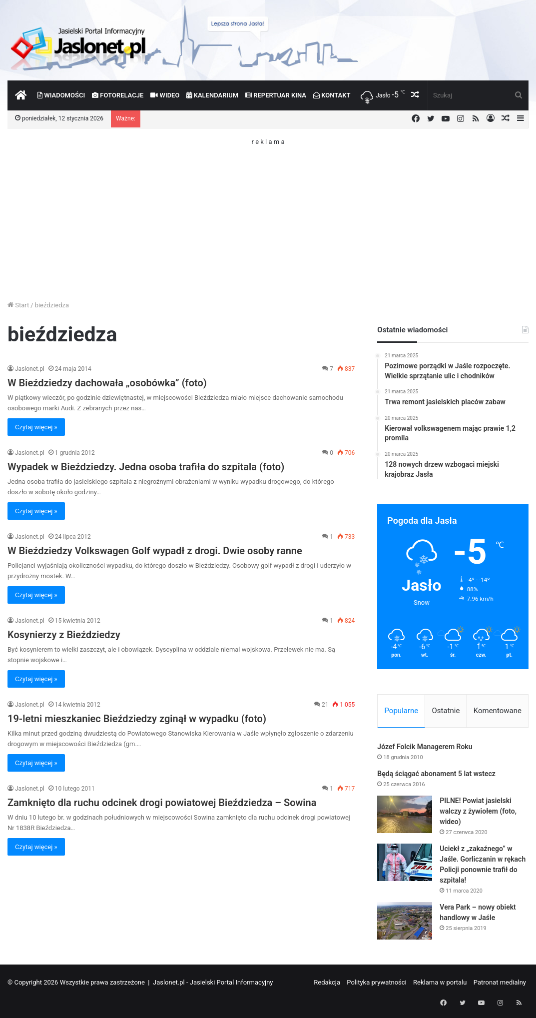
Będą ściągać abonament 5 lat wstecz (436, 775)
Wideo (164, 95)
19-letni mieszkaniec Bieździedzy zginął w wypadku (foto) (136, 719)
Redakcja (327, 984)
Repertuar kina (275, 95)
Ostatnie (446, 710)
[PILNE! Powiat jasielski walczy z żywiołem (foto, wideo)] (404, 816)
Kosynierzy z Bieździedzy (63, 635)
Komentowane (498, 710)
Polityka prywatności (376, 984)
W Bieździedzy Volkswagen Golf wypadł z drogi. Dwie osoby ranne (154, 551)
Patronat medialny (500, 984)
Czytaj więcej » (36, 427)
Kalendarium (212, 95)
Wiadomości (61, 95)
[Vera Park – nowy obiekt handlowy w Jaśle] (404, 922)
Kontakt (332, 95)
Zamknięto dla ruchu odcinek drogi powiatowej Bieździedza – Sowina (161, 803)
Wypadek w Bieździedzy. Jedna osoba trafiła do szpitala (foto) (145, 467)
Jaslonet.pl (29, 368)
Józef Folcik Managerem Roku (424, 748)
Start (18, 305)
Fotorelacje (117, 95)
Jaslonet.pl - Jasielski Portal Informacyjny (213, 984)
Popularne (401, 710)
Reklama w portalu (440, 984)
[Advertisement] (268, 215)
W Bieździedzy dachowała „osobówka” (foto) (107, 383)
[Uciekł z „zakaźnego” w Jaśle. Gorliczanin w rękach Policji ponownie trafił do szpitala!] (404, 864)
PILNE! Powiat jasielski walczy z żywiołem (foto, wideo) (478, 812)
